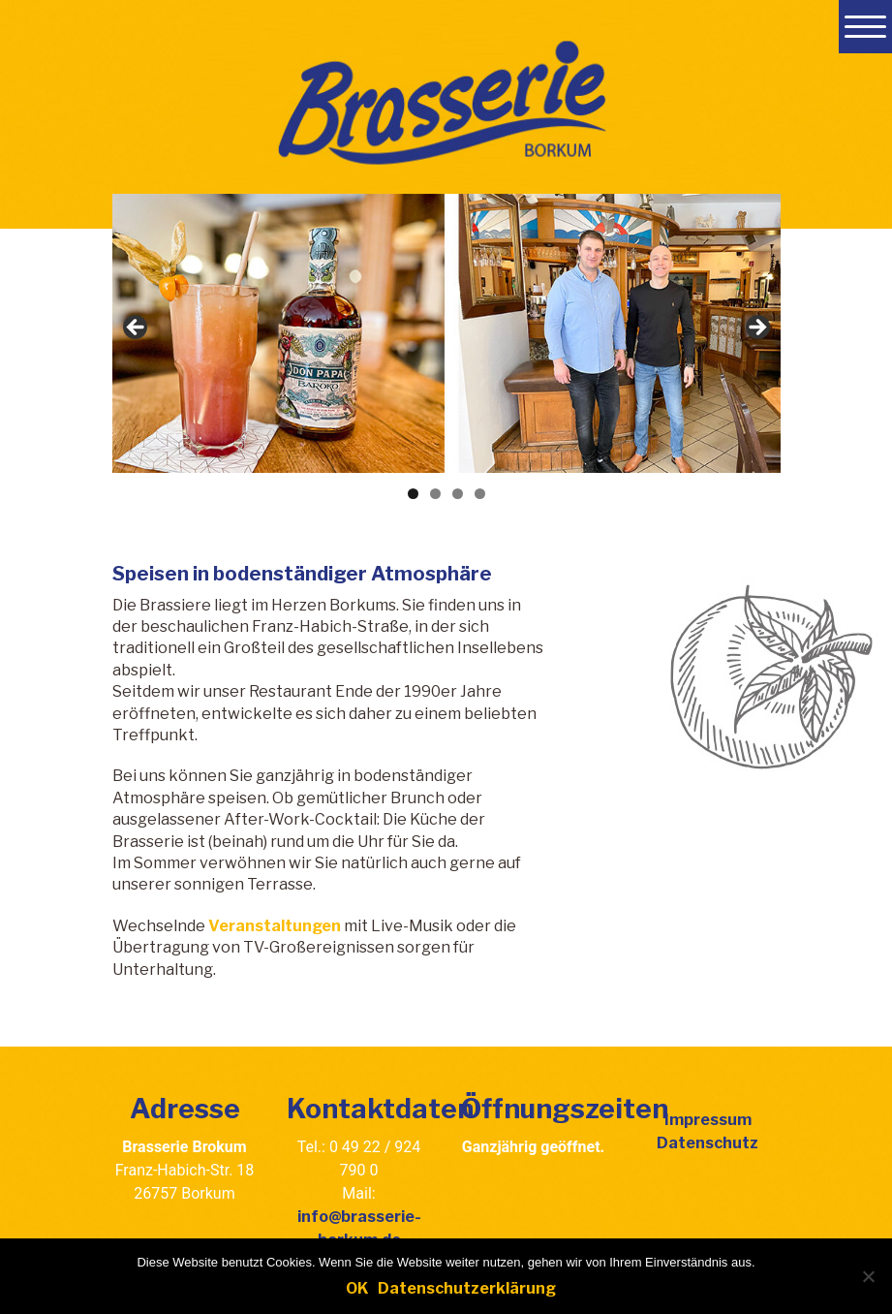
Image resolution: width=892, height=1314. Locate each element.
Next (756, 328)
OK (357, 1288)
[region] (446, 333)
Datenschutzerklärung (467, 1288)
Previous (136, 328)
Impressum (708, 1120)
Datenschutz (707, 1143)
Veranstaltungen (274, 926)
